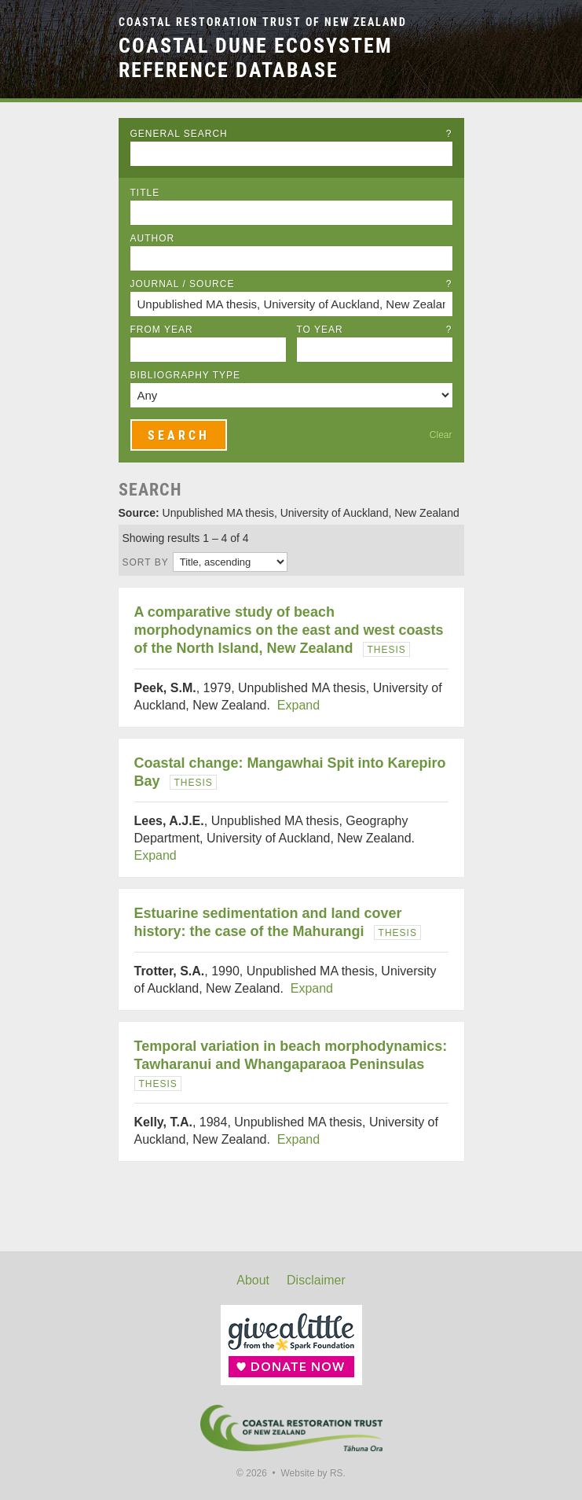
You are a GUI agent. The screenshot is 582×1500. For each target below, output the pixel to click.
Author (152, 238)
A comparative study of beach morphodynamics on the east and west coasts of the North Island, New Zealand (289, 630)
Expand (298, 705)
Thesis (387, 649)
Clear (441, 434)
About (252, 1280)
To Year (374, 329)
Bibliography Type (185, 375)
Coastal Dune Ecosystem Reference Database (256, 58)
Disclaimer (316, 1280)
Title (145, 192)
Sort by (146, 562)
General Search (291, 133)
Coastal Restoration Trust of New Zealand (263, 22)
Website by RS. (312, 1473)
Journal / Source (291, 283)
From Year (161, 329)
